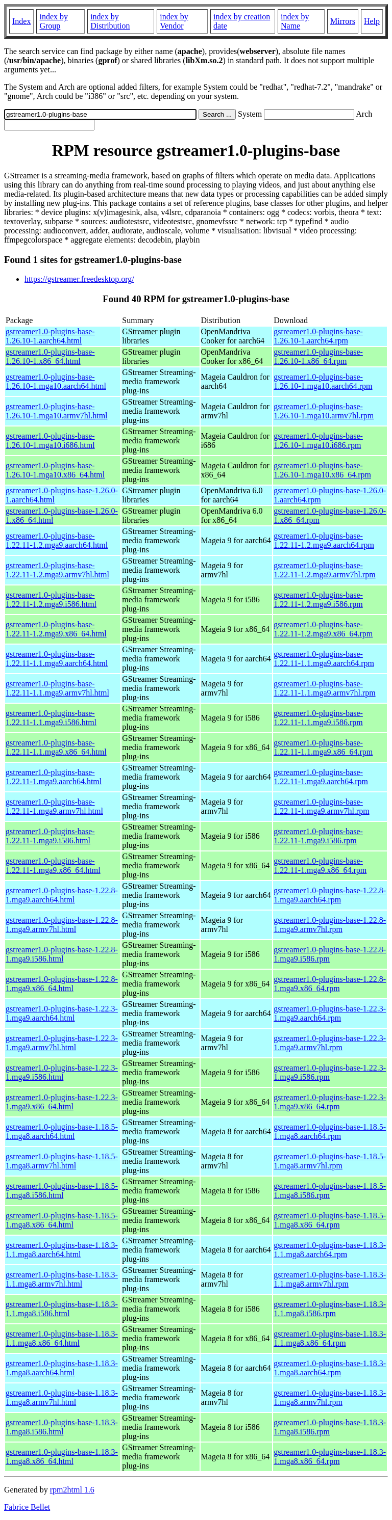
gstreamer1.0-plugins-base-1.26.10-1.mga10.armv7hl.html (57, 411)
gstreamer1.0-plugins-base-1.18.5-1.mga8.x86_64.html (62, 1220)
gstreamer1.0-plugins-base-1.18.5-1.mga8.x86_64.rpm (330, 1220)
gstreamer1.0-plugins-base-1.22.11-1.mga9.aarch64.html (54, 777)
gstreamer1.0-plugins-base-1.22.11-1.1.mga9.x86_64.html (56, 747)
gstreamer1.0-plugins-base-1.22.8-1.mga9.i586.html (62, 954)
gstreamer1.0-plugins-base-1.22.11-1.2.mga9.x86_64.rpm (323, 629)
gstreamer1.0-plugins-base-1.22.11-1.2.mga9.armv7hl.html (57, 570)
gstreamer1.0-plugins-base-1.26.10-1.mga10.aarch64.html (56, 381)
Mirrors (342, 21)
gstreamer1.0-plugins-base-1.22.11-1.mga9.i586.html (50, 836)
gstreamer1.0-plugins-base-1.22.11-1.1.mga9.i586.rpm (318, 718)
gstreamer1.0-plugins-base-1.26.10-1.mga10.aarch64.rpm (323, 381)
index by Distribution (110, 21)
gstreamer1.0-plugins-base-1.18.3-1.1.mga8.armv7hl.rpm (330, 1279)
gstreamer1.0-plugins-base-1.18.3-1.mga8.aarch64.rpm (330, 1368)
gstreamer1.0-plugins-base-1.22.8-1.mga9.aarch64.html (62, 895)
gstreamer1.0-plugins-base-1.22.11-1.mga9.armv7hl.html (54, 806)
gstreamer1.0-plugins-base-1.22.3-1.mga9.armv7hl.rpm (330, 1043)
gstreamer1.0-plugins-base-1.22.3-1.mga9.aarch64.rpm (330, 1013)
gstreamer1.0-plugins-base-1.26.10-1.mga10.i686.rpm (318, 440)
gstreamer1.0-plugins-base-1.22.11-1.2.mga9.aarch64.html (57, 540)
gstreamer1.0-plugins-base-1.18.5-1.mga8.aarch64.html (62, 1131)
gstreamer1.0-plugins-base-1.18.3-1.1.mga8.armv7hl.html (62, 1279)
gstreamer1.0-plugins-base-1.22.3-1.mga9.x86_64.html (62, 1102)
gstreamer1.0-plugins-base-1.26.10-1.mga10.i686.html (50, 440)
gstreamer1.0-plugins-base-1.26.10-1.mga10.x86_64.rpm (322, 470)
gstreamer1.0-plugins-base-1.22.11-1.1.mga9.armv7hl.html (57, 688)
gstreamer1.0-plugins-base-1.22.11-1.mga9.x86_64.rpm (320, 865)
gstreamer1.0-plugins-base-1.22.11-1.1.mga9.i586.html (51, 718)
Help (372, 21)
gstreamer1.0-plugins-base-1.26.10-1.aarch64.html (50, 336)
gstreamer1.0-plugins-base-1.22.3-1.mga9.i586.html (62, 1072)
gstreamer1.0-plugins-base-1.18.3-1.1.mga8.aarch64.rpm (330, 1250)
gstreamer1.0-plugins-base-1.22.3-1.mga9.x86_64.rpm (330, 1102)
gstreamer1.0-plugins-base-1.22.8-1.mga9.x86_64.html (62, 984)
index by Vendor (174, 21)
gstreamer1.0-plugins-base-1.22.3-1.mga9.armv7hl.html (62, 1043)
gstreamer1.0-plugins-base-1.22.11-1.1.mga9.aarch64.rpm (324, 659)
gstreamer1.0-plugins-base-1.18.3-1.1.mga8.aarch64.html (62, 1250)
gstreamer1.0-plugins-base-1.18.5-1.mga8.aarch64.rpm (330, 1131)
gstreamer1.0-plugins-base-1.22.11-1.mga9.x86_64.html (53, 865)
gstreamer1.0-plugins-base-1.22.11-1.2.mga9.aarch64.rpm (324, 540)
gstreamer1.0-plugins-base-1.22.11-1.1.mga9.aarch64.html (57, 659)
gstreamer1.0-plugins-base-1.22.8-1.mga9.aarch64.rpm (330, 895)
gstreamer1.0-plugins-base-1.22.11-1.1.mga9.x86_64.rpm (323, 747)
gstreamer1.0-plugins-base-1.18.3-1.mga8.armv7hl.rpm (330, 1397)
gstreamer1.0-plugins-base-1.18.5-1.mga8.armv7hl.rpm (330, 1161)
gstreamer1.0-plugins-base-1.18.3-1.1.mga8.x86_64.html (62, 1338)
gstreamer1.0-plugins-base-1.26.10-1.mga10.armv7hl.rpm (324, 411)
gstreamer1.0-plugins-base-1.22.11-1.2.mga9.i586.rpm (318, 599)
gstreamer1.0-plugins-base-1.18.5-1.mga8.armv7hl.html (62, 1161)
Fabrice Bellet (27, 1507)
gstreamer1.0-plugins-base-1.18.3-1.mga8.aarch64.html (62, 1368)
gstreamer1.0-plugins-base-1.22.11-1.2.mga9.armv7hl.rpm (324, 570)
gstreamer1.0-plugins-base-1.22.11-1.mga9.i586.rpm (318, 836)
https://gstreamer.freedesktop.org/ (79, 279)
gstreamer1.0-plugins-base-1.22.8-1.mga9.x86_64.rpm (330, 984)
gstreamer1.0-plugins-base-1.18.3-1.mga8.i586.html (62, 1427)
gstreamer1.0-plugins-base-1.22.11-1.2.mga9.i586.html (51, 599)
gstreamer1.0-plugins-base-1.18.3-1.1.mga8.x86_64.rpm (330, 1338)
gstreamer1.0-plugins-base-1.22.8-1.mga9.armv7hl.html (62, 925)
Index (21, 21)
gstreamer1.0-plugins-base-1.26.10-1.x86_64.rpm (318, 356)
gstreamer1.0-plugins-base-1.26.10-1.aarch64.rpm (318, 336)
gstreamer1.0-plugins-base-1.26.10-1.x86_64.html (50, 356)
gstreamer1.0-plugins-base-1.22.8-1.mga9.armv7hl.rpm (330, 925)
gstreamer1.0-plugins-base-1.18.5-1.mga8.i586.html (62, 1190)
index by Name (295, 21)
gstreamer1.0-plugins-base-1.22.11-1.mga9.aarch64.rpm (321, 777)
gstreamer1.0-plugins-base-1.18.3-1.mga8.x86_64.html (62, 1456)
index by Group (53, 21)
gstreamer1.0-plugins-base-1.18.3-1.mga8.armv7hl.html (62, 1397)
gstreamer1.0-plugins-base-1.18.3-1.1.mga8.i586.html (62, 1309)
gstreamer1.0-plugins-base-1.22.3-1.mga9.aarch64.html (62, 1013)
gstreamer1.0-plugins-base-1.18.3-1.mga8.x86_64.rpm (330, 1456)
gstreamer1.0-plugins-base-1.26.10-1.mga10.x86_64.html (55, 470)
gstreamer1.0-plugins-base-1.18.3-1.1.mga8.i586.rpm (330, 1309)
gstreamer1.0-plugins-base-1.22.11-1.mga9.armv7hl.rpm (321, 806)
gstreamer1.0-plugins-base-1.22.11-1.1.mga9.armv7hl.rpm (324, 688)
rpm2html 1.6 (72, 1489)
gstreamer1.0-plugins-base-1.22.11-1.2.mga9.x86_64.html (56, 629)
